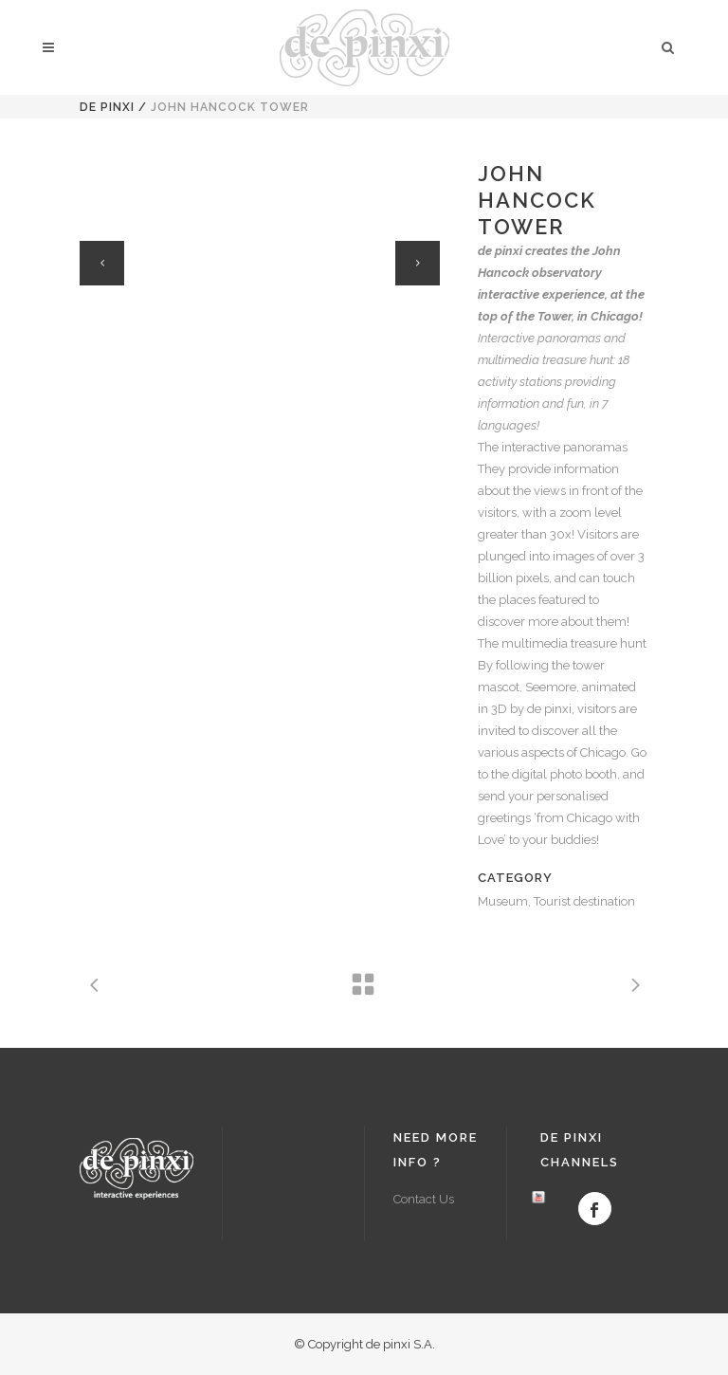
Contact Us (423, 1199)
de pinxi (107, 107)
